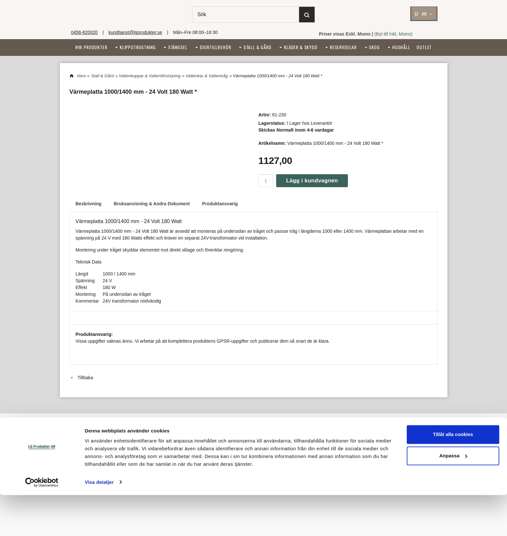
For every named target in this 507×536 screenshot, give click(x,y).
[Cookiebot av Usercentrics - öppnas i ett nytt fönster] (42, 523)
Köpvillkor (79, 445)
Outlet (424, 47)
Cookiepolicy (243, 445)
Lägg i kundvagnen (312, 180)
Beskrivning (89, 203)
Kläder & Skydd (301, 47)
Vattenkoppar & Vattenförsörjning (150, 75)
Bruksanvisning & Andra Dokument (152, 203)
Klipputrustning (138, 47)
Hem (81, 75)
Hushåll (401, 47)
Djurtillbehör (215, 47)
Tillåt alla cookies (453, 475)
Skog (374, 47)
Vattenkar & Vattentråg (207, 75)
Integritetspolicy (245, 437)
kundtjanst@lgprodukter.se (135, 32)
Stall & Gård (257, 47)
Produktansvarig (220, 203)
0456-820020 (84, 32)
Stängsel (178, 47)
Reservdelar (343, 47)
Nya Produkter (91, 47)
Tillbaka (81, 377)
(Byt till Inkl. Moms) (393, 34)
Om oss (77, 437)
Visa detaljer (99, 523)
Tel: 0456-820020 (172, 445)
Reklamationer (83, 453)
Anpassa (453, 496)
